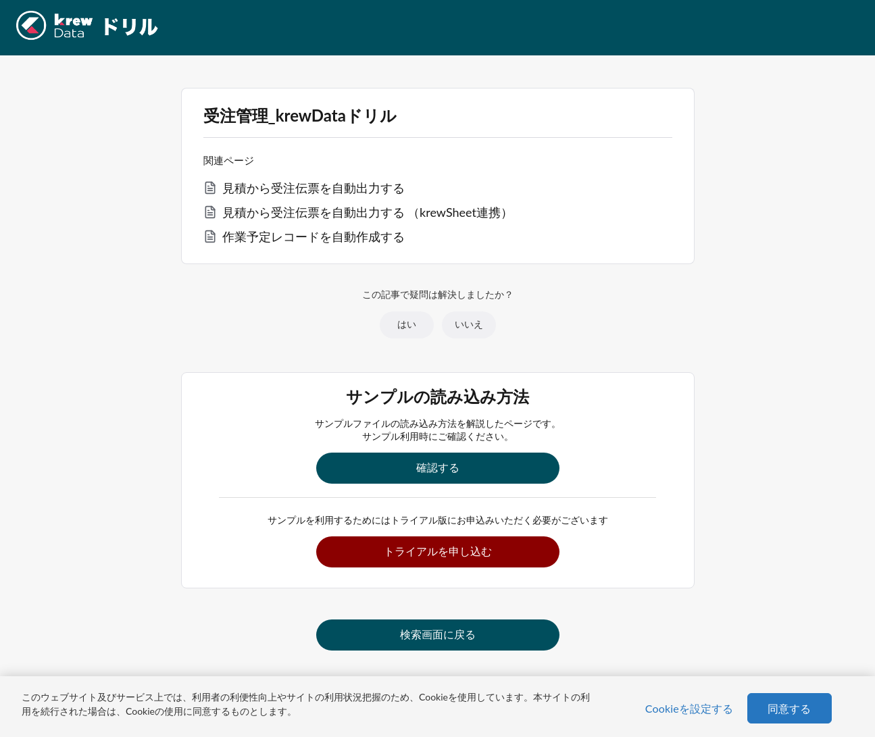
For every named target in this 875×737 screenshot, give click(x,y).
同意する (789, 708)
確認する (437, 467)
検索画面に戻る (438, 634)
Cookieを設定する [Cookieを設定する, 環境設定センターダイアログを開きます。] (689, 708)
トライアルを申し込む (438, 550)
